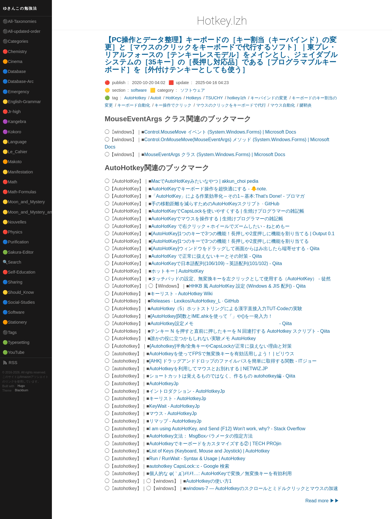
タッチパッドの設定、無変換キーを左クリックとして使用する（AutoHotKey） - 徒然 (241, 278)
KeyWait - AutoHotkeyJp (174, 406)
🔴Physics (13, 232)
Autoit (155, 97)
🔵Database (14, 71)
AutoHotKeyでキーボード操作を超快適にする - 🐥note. (209, 188)
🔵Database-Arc (18, 81)
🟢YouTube (14, 352)
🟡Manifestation (18, 172)
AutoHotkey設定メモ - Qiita (221, 323)
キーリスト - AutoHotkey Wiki (181, 293)
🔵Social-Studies (19, 302)
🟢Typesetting (16, 342)
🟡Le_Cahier (15, 151)
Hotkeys (193, 97)
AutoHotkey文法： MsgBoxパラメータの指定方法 (201, 435)
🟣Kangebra (14, 121)
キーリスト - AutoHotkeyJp (177, 398)
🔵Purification (16, 242)
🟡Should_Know (18, 292)
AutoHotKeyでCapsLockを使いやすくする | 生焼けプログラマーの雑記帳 (227, 211)
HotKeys (173, 97)
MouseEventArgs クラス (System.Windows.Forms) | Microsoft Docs (214, 154)
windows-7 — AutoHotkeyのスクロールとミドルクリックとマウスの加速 (262, 488)
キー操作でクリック (173, 105)
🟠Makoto (12, 161)
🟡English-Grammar (22, 101)
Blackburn (21, 390)
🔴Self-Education (19, 272)
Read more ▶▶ (322, 500)
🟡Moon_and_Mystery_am (27, 212)
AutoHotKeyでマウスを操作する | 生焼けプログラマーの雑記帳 (217, 218)
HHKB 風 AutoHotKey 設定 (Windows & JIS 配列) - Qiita (247, 286)
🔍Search (12, 262)
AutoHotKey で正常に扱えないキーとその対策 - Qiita (206, 256)
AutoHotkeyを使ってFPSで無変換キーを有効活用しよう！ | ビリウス (221, 353)
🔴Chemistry (15, 51)
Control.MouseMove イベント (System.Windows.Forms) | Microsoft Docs (220, 131)
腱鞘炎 (305, 105)
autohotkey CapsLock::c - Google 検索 (189, 466)
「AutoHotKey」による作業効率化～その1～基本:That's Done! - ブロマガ (228, 196)
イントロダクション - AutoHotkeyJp (187, 391)
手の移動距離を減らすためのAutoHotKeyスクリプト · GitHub (215, 203)
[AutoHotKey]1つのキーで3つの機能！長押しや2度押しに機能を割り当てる (230, 241)
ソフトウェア (192, 90)
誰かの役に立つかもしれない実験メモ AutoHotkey (203, 338)
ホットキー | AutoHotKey (177, 271)
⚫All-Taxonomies (20, 21)
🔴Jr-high (12, 111)
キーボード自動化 (133, 105)
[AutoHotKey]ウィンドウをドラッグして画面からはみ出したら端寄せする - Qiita (235, 248)
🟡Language (15, 141)
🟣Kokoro (12, 131)
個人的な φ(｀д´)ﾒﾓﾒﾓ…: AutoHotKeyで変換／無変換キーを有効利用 (220, 473)
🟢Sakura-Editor (18, 252)
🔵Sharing (13, 282)
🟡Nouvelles (14, 222)
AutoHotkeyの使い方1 (209, 481)
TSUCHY (214, 97)
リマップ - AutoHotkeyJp (175, 421)
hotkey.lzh (236, 97)
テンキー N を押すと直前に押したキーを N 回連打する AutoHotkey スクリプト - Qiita (240, 331)
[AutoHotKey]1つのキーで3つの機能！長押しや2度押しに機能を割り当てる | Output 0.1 (243, 233)
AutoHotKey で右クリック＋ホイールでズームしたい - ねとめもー (220, 226)
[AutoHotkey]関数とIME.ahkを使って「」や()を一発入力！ (211, 316)
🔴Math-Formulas (19, 191)
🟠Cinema (13, 61)
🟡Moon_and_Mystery (24, 201)
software (139, 90)
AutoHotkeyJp (164, 383)
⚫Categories (15, 41)
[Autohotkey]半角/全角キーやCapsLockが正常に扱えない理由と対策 (221, 346)
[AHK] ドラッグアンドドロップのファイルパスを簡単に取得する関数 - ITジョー (233, 360)
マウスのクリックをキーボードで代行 (231, 105)
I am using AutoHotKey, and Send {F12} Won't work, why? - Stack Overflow (227, 428)
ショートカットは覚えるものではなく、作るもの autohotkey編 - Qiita (222, 375)
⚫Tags (10, 332)
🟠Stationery (15, 322)
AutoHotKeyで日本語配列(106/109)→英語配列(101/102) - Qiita (216, 263)
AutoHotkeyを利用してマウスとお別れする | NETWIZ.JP (208, 368)
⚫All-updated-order (21, 31)
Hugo (21, 386)
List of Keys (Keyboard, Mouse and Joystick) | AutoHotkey (209, 450)
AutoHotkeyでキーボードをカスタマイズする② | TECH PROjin (215, 443)
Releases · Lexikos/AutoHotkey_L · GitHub (194, 300)
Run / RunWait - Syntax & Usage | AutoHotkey (197, 458)
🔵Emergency (16, 91)
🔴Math (10, 182)
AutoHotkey (135, 97)
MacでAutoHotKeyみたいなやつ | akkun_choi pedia (204, 181)
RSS (10, 362)
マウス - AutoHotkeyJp (173, 413)
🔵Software (14, 312)
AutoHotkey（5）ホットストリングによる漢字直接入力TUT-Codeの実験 (226, 308)
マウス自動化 (282, 105)
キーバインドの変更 (268, 97)
